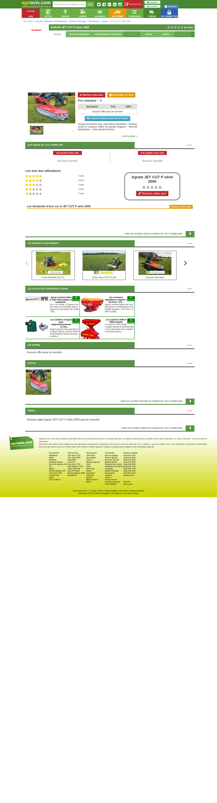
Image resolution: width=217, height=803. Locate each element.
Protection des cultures (113, 464)
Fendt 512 (71, 462)
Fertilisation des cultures (114, 466)
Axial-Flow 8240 (129, 464)
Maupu (51, 469)
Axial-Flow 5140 (129, 473)
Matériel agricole (111, 462)
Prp (50, 466)
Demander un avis (121, 95)
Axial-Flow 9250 (129, 460)
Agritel (51, 458)
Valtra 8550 (72, 460)
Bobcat (89, 471)
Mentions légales (111, 491)
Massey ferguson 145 (57, 471)
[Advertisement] (110, 64)
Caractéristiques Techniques (108, 34)
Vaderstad (90, 475)
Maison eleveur (92, 480)
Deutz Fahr (90, 469)
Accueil (57, 34)
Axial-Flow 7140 (129, 469)
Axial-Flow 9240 (129, 462)
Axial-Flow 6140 (129, 471)
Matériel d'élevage (112, 471)
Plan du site (127, 484)
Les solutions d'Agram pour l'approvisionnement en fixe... (61, 323)
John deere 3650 (74, 458)
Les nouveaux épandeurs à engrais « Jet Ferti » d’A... (116, 299)
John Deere (90, 455)
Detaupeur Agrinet (56, 462)
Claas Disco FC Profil (104, 277)
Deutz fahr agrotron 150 (58, 464)
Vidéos (165, 34)
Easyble (89, 477)
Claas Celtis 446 (74, 469)
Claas (88, 466)
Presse (100, 491)
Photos (148, 34)
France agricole (110, 484)
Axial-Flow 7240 (129, 466)
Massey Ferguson (93, 462)
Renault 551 (72, 475)
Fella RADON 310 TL (53, 277)
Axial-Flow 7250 (129, 455)
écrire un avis (133, 4)
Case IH (89, 460)
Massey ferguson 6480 (76, 473)
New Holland (91, 458)
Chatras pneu (54, 475)
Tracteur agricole (111, 458)
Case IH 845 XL (55, 480)
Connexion (152, 6)
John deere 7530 (55, 473)
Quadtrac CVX (128, 475)
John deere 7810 (74, 455)
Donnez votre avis (91, 95)
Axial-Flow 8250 (129, 458)
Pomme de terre (111, 480)
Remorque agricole (112, 460)
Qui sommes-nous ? (81, 491)
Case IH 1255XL (74, 471)
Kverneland (90, 473)
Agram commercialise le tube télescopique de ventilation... (61, 299)
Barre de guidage (111, 455)
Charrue (108, 477)
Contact (93, 491)
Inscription (152, 2)
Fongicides (109, 469)
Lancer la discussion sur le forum (107, 118)
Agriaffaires (53, 455)
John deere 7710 (74, 464)
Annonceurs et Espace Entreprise (131, 491)
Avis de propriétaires (79, 34)
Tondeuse (108, 475)
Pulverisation (109, 473)
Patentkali (52, 460)
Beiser (88, 482)
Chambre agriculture (112, 482)
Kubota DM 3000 (155, 277)
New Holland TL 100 (75, 466)
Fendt (88, 464)
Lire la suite (129, 136)
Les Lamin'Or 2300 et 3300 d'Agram (116, 321)
